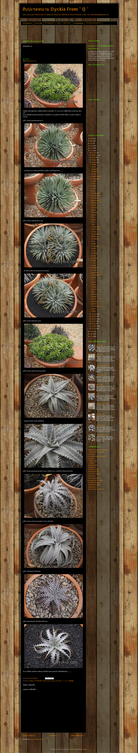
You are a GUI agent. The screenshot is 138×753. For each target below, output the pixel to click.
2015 (91, 331)
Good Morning (95, 195)
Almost (93, 251)
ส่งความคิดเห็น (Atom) (36, 739)
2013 (91, 336)
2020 (91, 141)
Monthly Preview (95, 176)
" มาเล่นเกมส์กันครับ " (101, 434)
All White (93, 164)
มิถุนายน (94, 316)
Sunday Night (95, 178)
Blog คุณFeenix (92, 465)
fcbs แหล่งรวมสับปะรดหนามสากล (97, 456)
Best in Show (67, 23)
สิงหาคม (94, 162)
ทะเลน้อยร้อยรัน (78, 23)
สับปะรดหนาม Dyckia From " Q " (55, 9)
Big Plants (94, 294)
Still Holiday (94, 253)
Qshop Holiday (95, 200)
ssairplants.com (92, 487)
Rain (92, 279)
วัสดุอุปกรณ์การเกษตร (49, 681)
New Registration (49, 23)
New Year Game (100, 425)
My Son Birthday (100, 414)
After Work (94, 207)
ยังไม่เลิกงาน (94, 289)
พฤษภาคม (95, 319)
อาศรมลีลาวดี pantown (94, 482)
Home (93, 217)
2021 (91, 138)
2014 (91, 334)
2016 (91, 150)
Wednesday (94, 267)
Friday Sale (99, 354)
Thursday (93, 296)
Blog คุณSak (91, 467)
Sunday (93, 181)
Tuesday (93, 205)
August (93, 308)
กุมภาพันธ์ (94, 326)
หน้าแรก (53, 736)
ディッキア (64, 681)
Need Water (94, 212)
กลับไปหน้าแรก (27, 23)
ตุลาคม (94, 157)
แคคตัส (31, 681)
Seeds (93, 183)
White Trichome (95, 229)
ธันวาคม (94, 152)
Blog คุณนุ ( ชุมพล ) (93, 469)
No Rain (93, 299)
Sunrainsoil (91, 458)
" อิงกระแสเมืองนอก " (101, 375)
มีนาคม (94, 323)
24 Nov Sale (99, 345)
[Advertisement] (54, 32)
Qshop (59, 23)
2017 (91, 148)
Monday (93, 210)
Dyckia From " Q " (31, 61)
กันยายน (94, 160)
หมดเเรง (93, 284)
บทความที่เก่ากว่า (77, 736)
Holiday (93, 166)
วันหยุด (93, 186)
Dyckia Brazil (91, 454)
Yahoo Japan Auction (97, 275)
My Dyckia (94, 203)
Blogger (85, 749)
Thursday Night (95, 193)
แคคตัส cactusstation (94, 484)
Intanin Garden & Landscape (96, 452)
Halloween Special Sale (102, 403)
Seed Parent (94, 272)
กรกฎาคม (94, 314)
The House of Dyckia (94, 473)
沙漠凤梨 (70, 681)
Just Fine (93, 174)
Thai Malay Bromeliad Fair (93, 23)
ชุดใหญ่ (93, 260)
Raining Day (94, 198)
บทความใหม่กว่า (29, 736)
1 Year (93, 263)
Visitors (93, 188)
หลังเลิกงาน (94, 236)
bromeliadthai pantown (94, 478)
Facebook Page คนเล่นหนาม (96, 489)
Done (92, 241)
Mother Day (94, 258)
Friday (93, 190)
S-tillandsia (91, 463)
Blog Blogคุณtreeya (93, 471)
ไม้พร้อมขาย (94, 171)
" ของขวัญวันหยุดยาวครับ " (103, 365)
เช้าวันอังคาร (94, 239)
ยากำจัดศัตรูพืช (38, 681)
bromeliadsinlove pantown (95, 480)
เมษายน (94, 321)
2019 (91, 143)
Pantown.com (92, 476)
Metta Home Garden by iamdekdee (97, 449)
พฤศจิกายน (95, 155)
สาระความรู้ (38, 23)
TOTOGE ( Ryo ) (92, 460)
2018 (91, 145)
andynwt (72, 749)
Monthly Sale (94, 169)
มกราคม (94, 328)
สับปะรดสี (58, 681)
